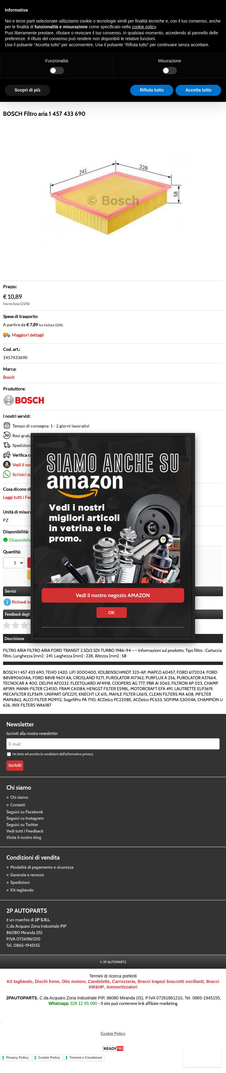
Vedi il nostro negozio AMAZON (113, 595)
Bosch (9, 392)
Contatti (17, 819)
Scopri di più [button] (27, 90)
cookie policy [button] (144, 26)
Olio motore (74, 995)
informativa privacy (79, 768)
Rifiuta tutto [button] (152, 90)
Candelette (99, 995)
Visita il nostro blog (23, 851)
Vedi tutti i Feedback (24, 845)
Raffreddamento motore (29, 104)
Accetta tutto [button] (198, 90)
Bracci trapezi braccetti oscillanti (170, 995)
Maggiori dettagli (28, 349)
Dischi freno (47, 995)
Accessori (110, 104)
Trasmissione (77, 104)
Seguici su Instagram (25, 832)
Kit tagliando (22, 904)
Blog (168, 104)
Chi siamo (19, 811)
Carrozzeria (142, 104)
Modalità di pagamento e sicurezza (41, 881)
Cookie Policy (113, 1048)
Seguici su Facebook (24, 826)
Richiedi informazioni (31, 616)
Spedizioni (20, 896)
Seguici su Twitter (22, 838)
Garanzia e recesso (27, 888)
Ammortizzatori (121, 1001)
